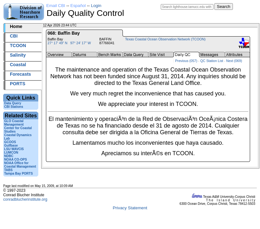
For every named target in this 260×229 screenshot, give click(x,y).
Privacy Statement (130, 207)
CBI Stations (13, 106)
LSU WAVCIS (14, 149)
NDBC (8, 156)
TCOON (18, 45)
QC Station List (211, 61)
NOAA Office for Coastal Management (20, 164)
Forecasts (20, 74)
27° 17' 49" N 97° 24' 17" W (69, 43)
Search (223, 6)
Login (96, 5)
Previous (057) (186, 61)
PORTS (17, 83)
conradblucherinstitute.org (25, 199)
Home (16, 26)
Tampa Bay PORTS (18, 173)
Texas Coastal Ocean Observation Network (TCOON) (165, 39)
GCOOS (10, 142)
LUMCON (11, 152)
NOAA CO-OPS (15, 159)
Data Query (12, 103)
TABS (8, 170)
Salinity (18, 55)
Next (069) (234, 61)
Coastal (18, 64)
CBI (14, 35)
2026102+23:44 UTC (92, 25)
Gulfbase (11, 145)
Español (78, 5)
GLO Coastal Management (14, 122)
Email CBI (55, 5)
